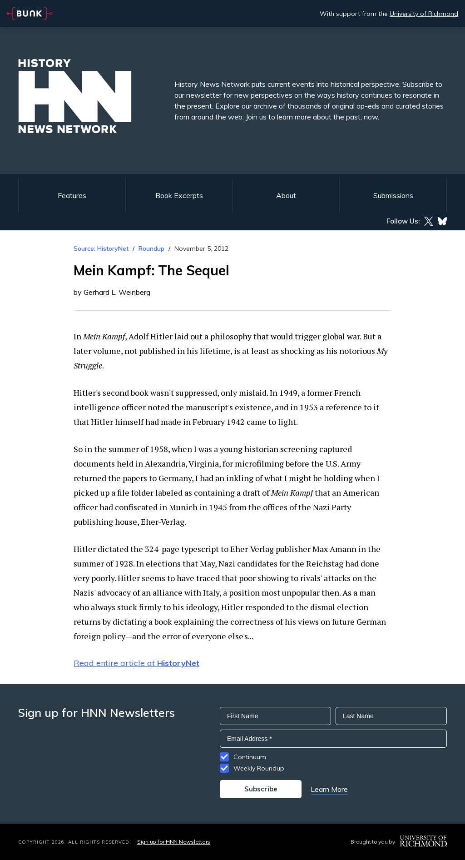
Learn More (329, 789)
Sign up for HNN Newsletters (173, 841)
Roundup (151, 248)
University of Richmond (424, 14)
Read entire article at (136, 663)
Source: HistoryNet (101, 248)
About (286, 195)
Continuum (249, 757)
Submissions (393, 195)
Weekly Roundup (258, 768)
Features (72, 195)
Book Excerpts (179, 195)
